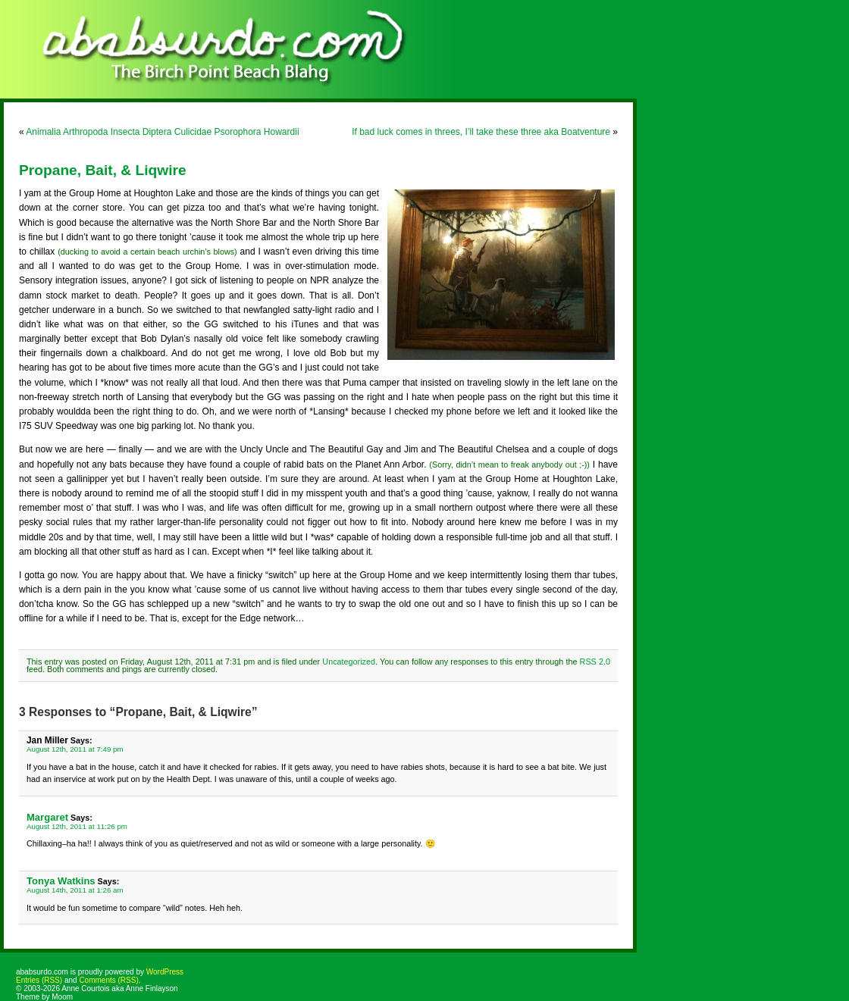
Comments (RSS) (108, 980)
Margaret (47, 817)
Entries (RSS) (39, 980)
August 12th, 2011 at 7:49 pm (75, 749)
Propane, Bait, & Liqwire (102, 170)
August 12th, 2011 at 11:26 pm (77, 826)
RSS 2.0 (595, 661)
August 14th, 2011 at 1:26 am (75, 890)
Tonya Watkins (61, 881)
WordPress (164, 972)
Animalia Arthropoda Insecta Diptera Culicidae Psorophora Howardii (162, 132)
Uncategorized (348, 661)
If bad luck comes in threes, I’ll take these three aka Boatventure (481, 132)
